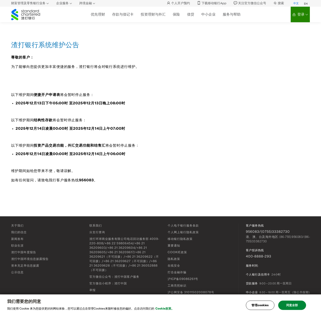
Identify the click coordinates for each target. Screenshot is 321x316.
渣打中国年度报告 (23, 252)
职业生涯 (17, 245)
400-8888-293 (258, 256)
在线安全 (174, 265)
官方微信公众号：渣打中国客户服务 (114, 276)
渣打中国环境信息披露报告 (30, 258)
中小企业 (208, 14)
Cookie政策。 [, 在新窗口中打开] (164, 308)
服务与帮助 (232, 14)
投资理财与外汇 (153, 14)
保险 (176, 14)
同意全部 (292, 305)
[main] (160, 305)
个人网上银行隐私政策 (183, 232)
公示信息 (17, 272)
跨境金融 (85, 3)
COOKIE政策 (177, 252)
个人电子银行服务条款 (183, 225)
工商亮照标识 (177, 285)
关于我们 (17, 225)
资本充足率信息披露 (25, 265)
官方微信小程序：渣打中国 (108, 283)
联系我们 (95, 225)
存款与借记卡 (123, 14)
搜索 (278, 3)
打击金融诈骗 (177, 272)
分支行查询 (97, 232)
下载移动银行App (211, 3)
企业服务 (62, 3)
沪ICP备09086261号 (183, 279)
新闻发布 (17, 238)
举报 (92, 290)
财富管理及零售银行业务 (28, 3)
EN (306, 4)
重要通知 (174, 245)
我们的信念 (19, 232)
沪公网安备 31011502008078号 (191, 292)
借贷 (190, 14)
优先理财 (98, 14)
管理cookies (260, 305)
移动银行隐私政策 (180, 238)
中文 (296, 3)
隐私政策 (174, 258)
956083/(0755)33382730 (268, 231)
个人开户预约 (178, 3)
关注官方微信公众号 (250, 3)
